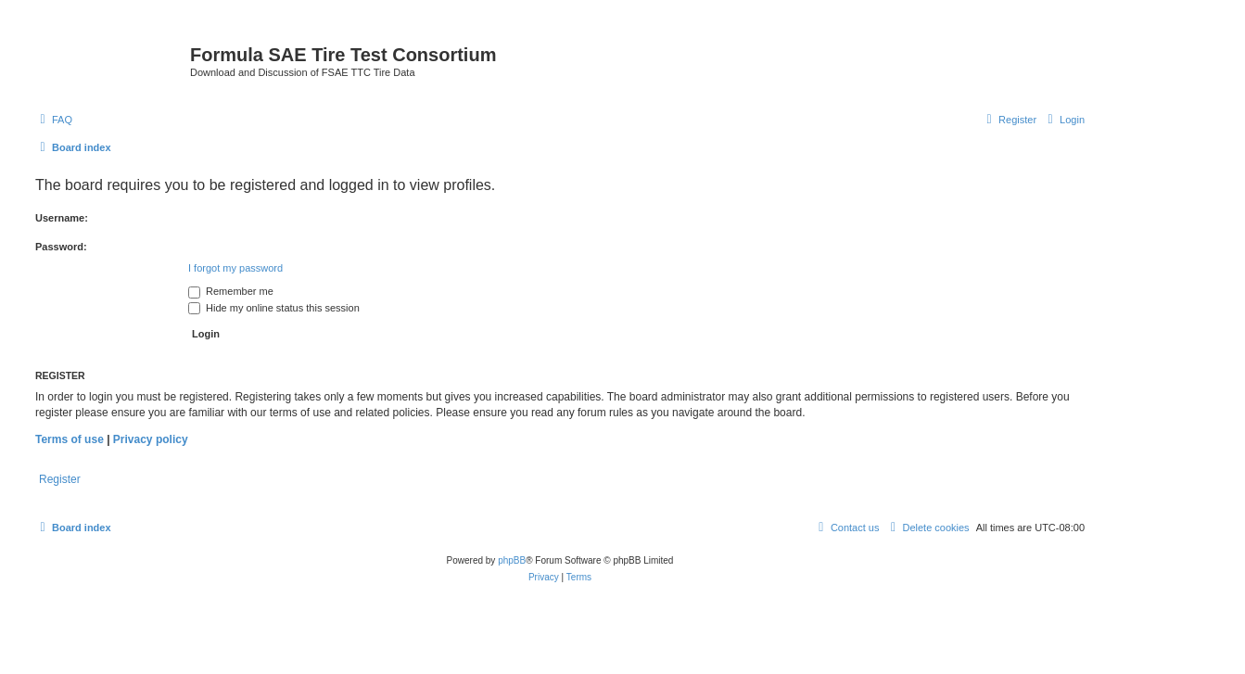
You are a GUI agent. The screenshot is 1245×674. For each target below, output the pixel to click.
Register (60, 479)
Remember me (230, 291)
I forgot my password (235, 267)
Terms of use (69, 439)
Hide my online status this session (274, 307)
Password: (61, 246)
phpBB (512, 560)
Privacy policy (150, 439)
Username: (61, 217)
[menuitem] (53, 119)
